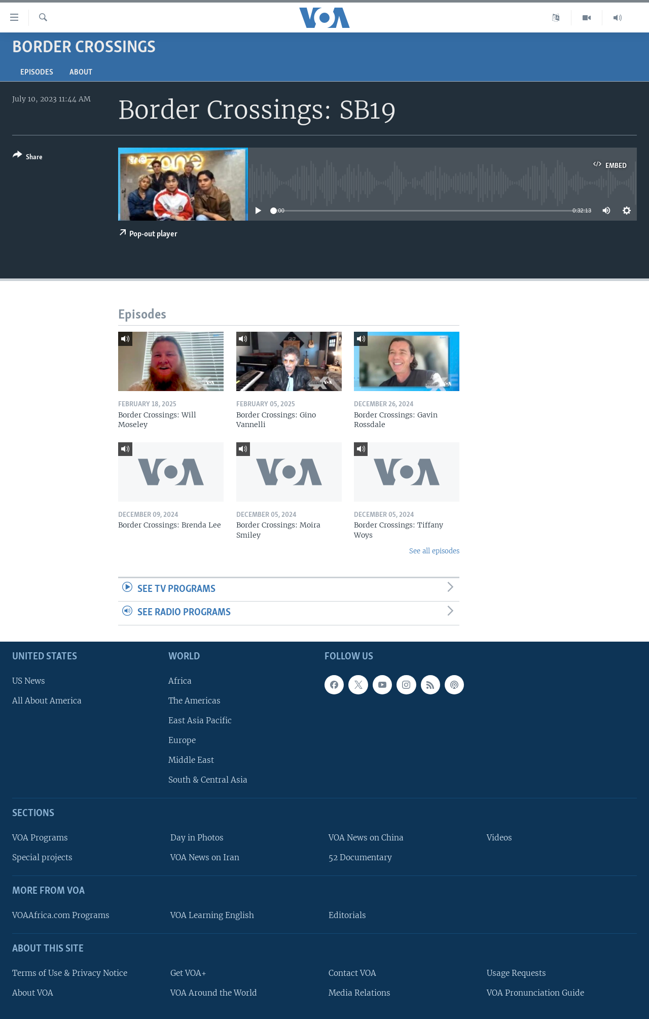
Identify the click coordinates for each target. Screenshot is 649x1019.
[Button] (28, 158)
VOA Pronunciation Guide (535, 993)
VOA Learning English (212, 915)
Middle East (191, 760)
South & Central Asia (207, 780)
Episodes (36, 72)
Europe (182, 740)
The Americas (194, 701)
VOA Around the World (213, 993)
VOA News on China (366, 837)
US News (28, 681)
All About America (47, 701)
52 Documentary (360, 857)
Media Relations (359, 993)
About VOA (32, 993)
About (80, 72)
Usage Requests (516, 973)
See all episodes (434, 551)
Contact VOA (352, 973)
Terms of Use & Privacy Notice (69, 973)
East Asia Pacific (200, 720)
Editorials (347, 915)
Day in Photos (197, 837)
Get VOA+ (188, 973)
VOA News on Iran (204, 857)
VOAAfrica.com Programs (61, 915)
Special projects (42, 857)
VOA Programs (40, 837)
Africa (180, 681)
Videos (499, 837)
